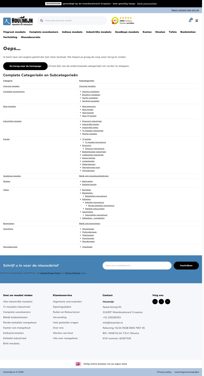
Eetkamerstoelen (13, 333)
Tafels (173, 32)
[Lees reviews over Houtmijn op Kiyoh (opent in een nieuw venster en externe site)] (122, 20)
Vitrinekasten (88, 170)
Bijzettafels (87, 193)
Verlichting (10, 37)
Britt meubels (11, 343)
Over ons (58, 327)
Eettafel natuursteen (95, 209)
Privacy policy (164, 372)
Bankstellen (188, 32)
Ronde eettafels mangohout (101, 205)
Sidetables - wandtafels (93, 218)
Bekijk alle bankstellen (89, 223)
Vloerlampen (88, 238)
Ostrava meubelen (90, 91)
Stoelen (160, 32)
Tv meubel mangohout (95, 142)
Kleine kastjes (88, 158)
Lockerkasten (88, 161)
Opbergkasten (88, 164)
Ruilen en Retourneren (66, 312)
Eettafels (86, 199)
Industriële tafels (90, 127)
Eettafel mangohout (94, 202)
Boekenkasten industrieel (94, 152)
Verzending (59, 317)
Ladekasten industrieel (93, 155)
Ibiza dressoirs (89, 106)
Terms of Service (72, 273)
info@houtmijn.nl (113, 322)
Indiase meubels (72, 32)
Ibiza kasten (87, 109)
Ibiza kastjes (88, 112)
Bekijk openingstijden (147, 3)
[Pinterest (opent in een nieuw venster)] (155, 301)
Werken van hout (63, 333)
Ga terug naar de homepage (25, 66)
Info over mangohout (65, 338)
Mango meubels (89, 134)
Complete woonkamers (43, 32)
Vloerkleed (87, 247)
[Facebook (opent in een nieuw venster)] (161, 301)
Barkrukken (87, 181)
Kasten (147, 32)
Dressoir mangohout (94, 148)
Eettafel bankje (89, 184)
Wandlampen (88, 241)
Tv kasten (86, 139)
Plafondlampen (89, 232)
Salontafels (87, 212)
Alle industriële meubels (17, 301)
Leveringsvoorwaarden (187, 372)
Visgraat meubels (14, 32)
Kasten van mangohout (16, 327)
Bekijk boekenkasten (15, 317)
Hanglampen (88, 229)
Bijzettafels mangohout (96, 196)
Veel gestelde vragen (65, 322)
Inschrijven (186, 265)
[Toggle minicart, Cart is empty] (197, 20)
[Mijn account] (190, 20)
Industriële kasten (90, 124)
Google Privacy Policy (50, 273)
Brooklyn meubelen (91, 95)
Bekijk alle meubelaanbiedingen (94, 176)
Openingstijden (62, 306)
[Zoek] (41, 20)
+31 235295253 (112, 317)
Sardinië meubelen (90, 101)
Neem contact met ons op (185, 10)
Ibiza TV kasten (89, 116)
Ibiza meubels (9, 106)
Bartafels (86, 190)
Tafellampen (88, 235)
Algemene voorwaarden (67, 301)
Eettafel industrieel (14, 338)
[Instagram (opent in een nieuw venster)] (167, 301)
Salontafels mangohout (96, 215)
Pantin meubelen (90, 98)
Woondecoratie (30, 37)
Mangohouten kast (91, 167)
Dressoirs (86, 145)
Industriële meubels (98, 32)
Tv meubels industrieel (92, 130)
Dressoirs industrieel (92, 121)
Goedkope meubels (127, 32)
